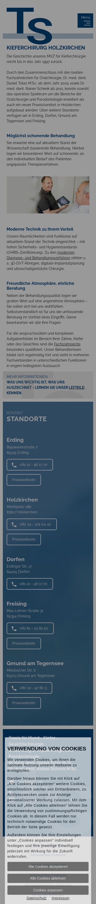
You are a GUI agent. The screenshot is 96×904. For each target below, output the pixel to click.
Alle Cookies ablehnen (48, 878)
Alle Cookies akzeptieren (48, 866)
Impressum (60, 898)
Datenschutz (37, 898)
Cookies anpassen (48, 890)
